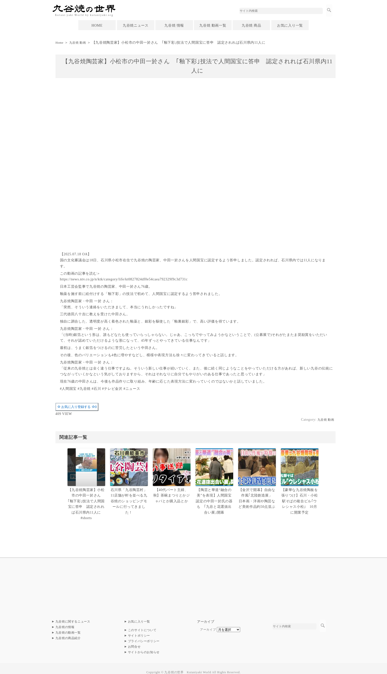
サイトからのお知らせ (144, 644)
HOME (96, 25)
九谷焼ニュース (136, 25)
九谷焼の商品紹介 (68, 630)
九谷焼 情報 (174, 25)
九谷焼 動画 (80, 42)
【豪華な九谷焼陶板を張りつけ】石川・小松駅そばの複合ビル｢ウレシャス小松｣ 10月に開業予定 (299, 500)
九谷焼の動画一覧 (68, 625)
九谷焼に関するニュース (73, 614)
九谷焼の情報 (65, 619)
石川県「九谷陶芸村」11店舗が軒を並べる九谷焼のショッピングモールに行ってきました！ (129, 500)
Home (60, 42)
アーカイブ (208, 622)
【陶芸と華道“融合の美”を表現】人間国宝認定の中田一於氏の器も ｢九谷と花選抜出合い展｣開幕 (214, 500)
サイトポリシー (139, 628)
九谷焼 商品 (251, 25)
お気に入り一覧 (290, 25)
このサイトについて (142, 622)
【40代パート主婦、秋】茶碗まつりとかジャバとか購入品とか (171, 495)
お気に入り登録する (77, 407)
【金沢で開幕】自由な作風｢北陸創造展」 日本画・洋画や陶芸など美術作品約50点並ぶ (257, 497)
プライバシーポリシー (144, 633)
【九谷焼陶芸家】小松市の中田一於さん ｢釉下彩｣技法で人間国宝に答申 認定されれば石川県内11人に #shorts (86, 500)
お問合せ (134, 639)
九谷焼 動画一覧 (212, 25)
